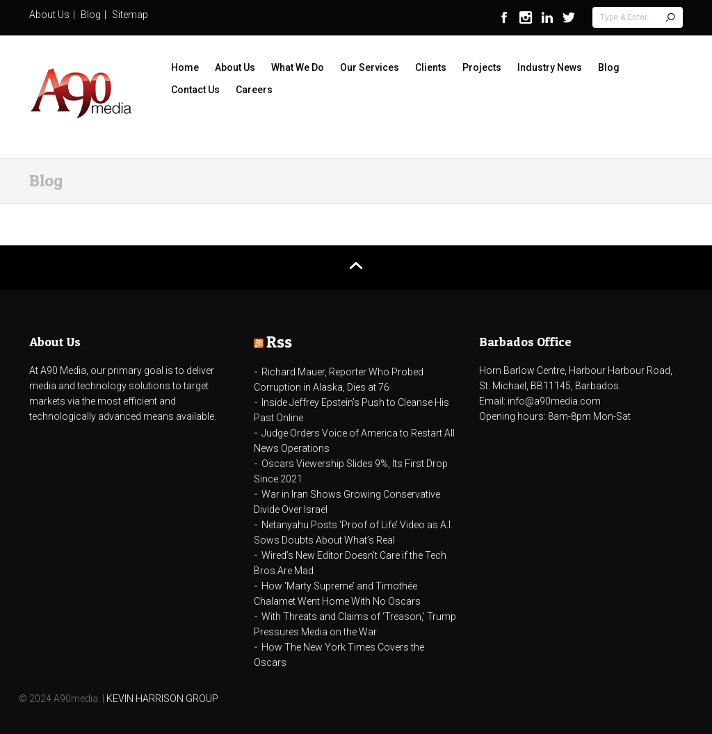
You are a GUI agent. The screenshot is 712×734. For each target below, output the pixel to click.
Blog (91, 14)
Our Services (369, 67)
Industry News (549, 67)
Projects (481, 67)
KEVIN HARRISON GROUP (162, 698)
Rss (279, 342)
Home (185, 67)
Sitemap (130, 14)
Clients (430, 67)
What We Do (297, 67)
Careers (254, 89)
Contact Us (195, 89)
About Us (49, 14)
